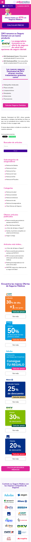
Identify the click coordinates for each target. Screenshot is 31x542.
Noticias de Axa (10, 171)
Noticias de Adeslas (12, 165)
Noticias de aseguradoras (13, 203)
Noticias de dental (11, 195)
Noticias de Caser (11, 174)
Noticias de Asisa (11, 168)
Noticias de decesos (12, 197)
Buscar (15, 150)
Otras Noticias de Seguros (13, 206)
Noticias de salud (11, 192)
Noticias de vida (10, 200)
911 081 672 (8, 6)
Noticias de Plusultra (12, 179)
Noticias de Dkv (10, 176)
